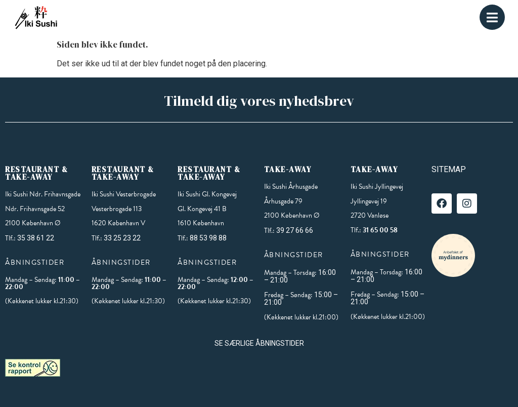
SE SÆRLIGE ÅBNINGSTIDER (259, 343)
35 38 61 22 (35, 238)
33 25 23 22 (122, 238)
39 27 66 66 (294, 230)
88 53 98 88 (208, 238)
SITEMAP (448, 169)
